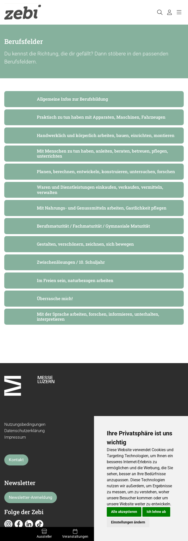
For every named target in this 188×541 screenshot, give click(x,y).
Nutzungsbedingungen (24, 424)
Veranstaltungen (75, 533)
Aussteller (44, 533)
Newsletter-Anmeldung (30, 497)
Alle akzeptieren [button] (124, 512)
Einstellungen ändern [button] (128, 522)
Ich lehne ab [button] (156, 512)
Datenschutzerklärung (24, 430)
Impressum (15, 437)
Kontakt (16, 459)
